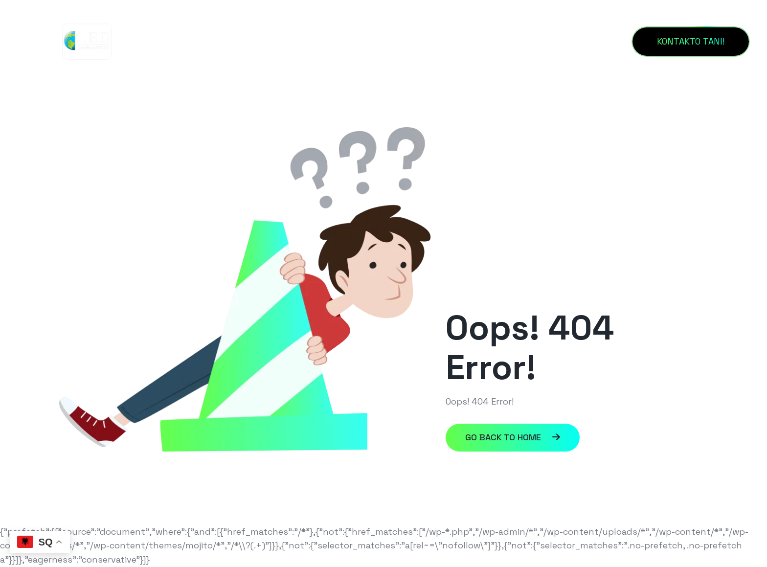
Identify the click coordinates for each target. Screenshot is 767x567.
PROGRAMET (477, 41)
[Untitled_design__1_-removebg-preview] (87, 40)
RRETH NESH (328, 41)
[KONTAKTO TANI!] (691, 41)
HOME (261, 41)
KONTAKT (403, 41)
